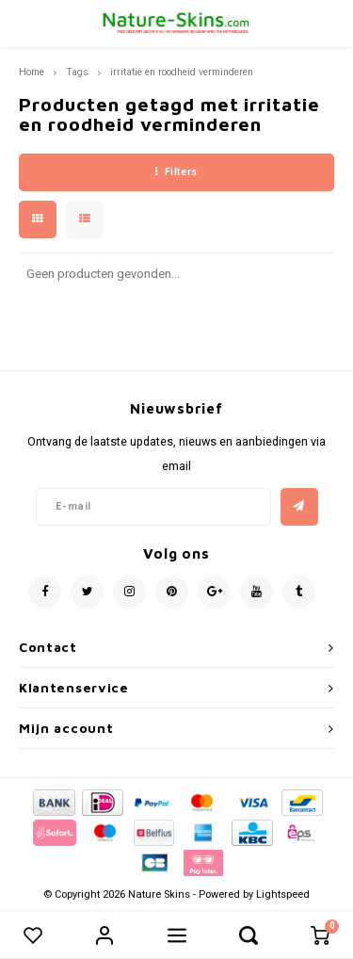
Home (31, 72)
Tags (77, 72)
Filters (176, 172)
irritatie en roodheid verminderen (181, 72)
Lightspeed (283, 894)
